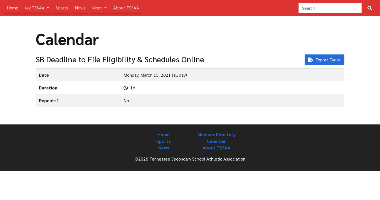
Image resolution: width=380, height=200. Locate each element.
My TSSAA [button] (35, 8)
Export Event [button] (324, 59)
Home (14, 7)
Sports (62, 8)
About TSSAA (126, 8)
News (80, 8)
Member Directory (217, 134)
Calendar (216, 141)
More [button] (97, 8)
